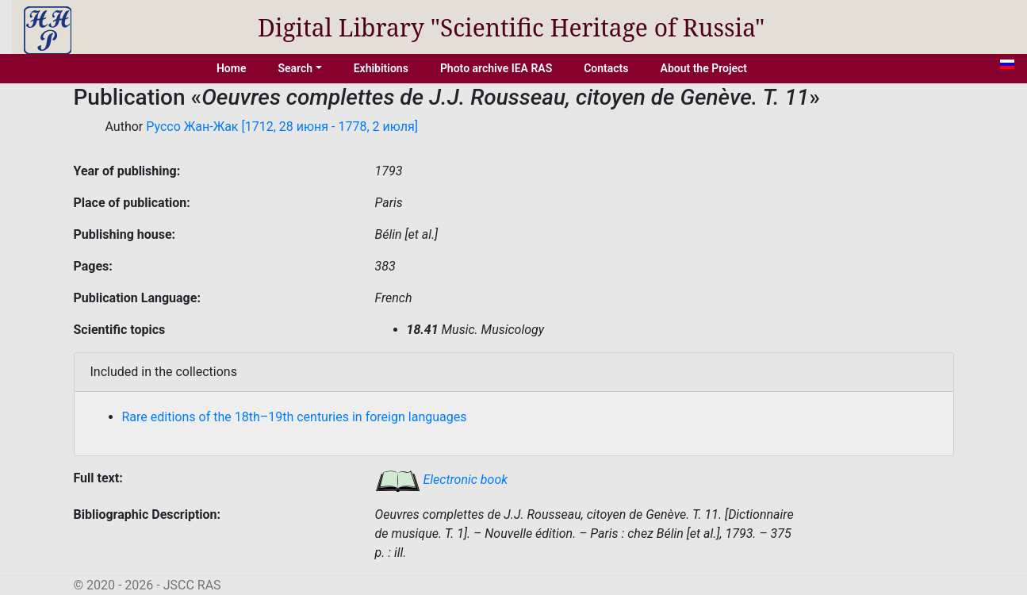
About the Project (704, 68)
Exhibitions (381, 68)
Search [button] (295, 68)
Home (232, 68)
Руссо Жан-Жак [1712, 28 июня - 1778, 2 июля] (282, 126)
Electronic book (441, 479)
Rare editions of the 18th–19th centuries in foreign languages (294, 416)
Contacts (606, 68)
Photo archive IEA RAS (496, 68)
